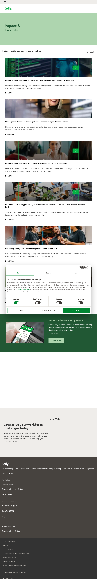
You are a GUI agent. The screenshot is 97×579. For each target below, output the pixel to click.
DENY (21, 310)
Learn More (56, 337)
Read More (9, 94)
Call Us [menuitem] (5, 518)
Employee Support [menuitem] (10, 502)
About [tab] (77, 273)
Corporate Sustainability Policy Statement (16, 550)
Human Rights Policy (9, 554)
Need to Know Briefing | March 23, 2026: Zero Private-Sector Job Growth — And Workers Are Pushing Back (46, 204)
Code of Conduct (8, 546)
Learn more (53, 329)
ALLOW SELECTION (49, 310)
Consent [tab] (20, 273)
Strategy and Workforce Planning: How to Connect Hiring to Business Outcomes (36, 122)
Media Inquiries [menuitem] (8, 523)
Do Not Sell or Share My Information (14, 562)
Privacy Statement (23, 289)
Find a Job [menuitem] (6, 476)
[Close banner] (89, 267)
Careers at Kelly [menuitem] (8, 481)
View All (90, 53)
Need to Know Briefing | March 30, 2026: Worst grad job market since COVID (34, 163)
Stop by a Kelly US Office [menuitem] (12, 485)
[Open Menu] (5, 2)
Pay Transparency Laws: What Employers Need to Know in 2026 (29, 245)
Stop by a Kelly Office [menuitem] (11, 527)
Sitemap (5, 542)
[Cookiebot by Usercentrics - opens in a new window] (80, 267)
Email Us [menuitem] (5, 514)
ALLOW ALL (76, 310)
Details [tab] (48, 273)
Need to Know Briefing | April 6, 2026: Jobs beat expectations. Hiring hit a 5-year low (37, 81)
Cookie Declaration (9, 538)
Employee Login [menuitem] (9, 497)
